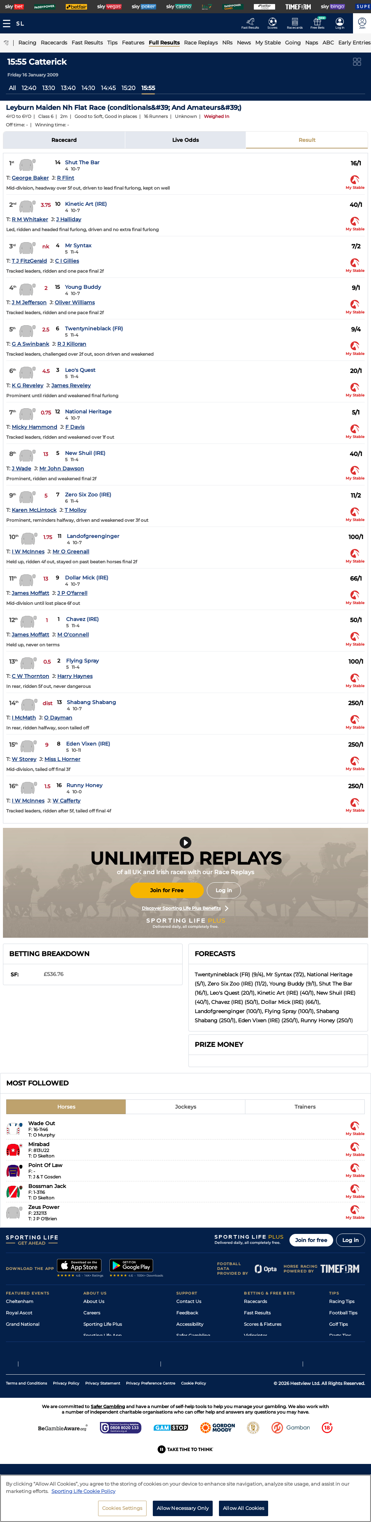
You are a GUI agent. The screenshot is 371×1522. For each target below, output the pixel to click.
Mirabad (39, 1144)
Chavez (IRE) (82, 619)
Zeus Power (44, 1207)
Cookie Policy (193, 1423)
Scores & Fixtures (262, 1324)
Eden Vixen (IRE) (88, 743)
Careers (91, 1312)
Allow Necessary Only (183, 1508)
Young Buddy (83, 287)
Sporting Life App (102, 1335)
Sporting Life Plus (102, 1324)
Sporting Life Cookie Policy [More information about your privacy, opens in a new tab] (83, 1491)
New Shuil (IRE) (85, 453)
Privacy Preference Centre (150, 1423)
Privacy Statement (102, 1423)
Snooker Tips (343, 1347)
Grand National (22, 1324)
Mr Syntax (78, 245)
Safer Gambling (193, 1335)
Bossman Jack (47, 1186)
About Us (93, 1301)
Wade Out (41, 1123)
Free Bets (254, 1358)
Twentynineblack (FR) (94, 328)
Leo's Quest (80, 370)
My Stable (254, 1347)
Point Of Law (45, 1165)
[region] (185, 1498)
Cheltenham (19, 1301)
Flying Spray (82, 660)
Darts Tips (340, 1335)
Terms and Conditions (26, 1423)
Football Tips (343, 1312)
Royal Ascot (19, 1312)
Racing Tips (341, 1301)
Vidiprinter (255, 1335)
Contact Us (188, 1301)
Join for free (311, 1240)
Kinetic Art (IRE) (86, 204)
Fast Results (257, 1312)
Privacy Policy (66, 1423)
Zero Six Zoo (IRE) (88, 494)
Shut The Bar (82, 162)
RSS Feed (93, 1369)
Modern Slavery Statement (112, 1358)
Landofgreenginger (93, 536)
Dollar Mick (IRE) (86, 577)
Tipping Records (347, 1358)
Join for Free (167, 890)
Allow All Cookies (243, 1508)
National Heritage (88, 411)
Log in (224, 890)
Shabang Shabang (91, 702)
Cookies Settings (122, 1508)
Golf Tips (338, 1324)
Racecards (255, 1301)
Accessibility (189, 1324)
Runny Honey (84, 785)
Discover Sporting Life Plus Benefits (185, 908)
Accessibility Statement (109, 1347)
